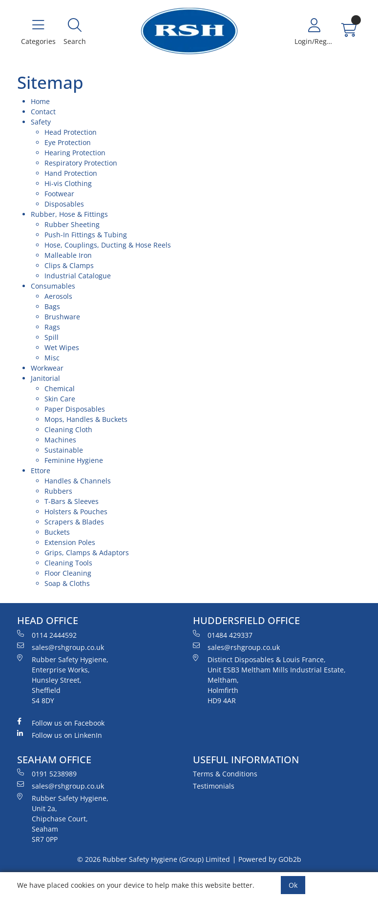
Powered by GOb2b (269, 859)
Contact (43, 111)
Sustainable (63, 450)
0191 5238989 (47, 773)
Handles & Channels (77, 480)
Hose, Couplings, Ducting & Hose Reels (107, 245)
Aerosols (58, 296)
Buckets (57, 532)
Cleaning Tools (68, 562)
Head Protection (70, 132)
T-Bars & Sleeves (71, 501)
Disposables (64, 204)
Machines (60, 439)
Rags (52, 327)
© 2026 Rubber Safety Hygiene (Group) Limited (153, 859)
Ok (293, 885)
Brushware (62, 316)
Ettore (40, 470)
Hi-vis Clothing (68, 183)
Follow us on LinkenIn (59, 735)
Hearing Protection (74, 152)
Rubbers (58, 491)
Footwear (59, 193)
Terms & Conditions (225, 773)
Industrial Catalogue (77, 275)
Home (40, 101)
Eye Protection (67, 142)
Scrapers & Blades (74, 521)
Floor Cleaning (67, 573)
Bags (52, 306)
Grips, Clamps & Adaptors (86, 552)
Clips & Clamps (69, 265)
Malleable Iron (68, 255)
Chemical (59, 388)
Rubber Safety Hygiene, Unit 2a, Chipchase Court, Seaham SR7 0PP (62, 818)
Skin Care (59, 398)
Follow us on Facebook (61, 723)
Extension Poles (69, 542)
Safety (41, 121)
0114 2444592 (47, 635)
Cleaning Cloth (68, 429)
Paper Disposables (74, 409)
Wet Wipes (61, 347)
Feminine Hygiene (73, 460)
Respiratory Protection (80, 162)
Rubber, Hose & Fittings (69, 214)
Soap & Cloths (67, 583)
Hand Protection (70, 173)
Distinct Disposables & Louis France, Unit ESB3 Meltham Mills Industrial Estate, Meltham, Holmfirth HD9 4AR (269, 679)
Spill (51, 337)
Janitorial (45, 378)
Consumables (53, 286)
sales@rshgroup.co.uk (60, 647)
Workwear (47, 368)
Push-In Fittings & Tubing (85, 234)
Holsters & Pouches (75, 511)
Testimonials (213, 786)
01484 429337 (222, 635)
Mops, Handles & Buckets (85, 419)
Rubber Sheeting (72, 224)
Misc (52, 357)
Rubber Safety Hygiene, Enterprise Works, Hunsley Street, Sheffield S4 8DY (62, 679)
